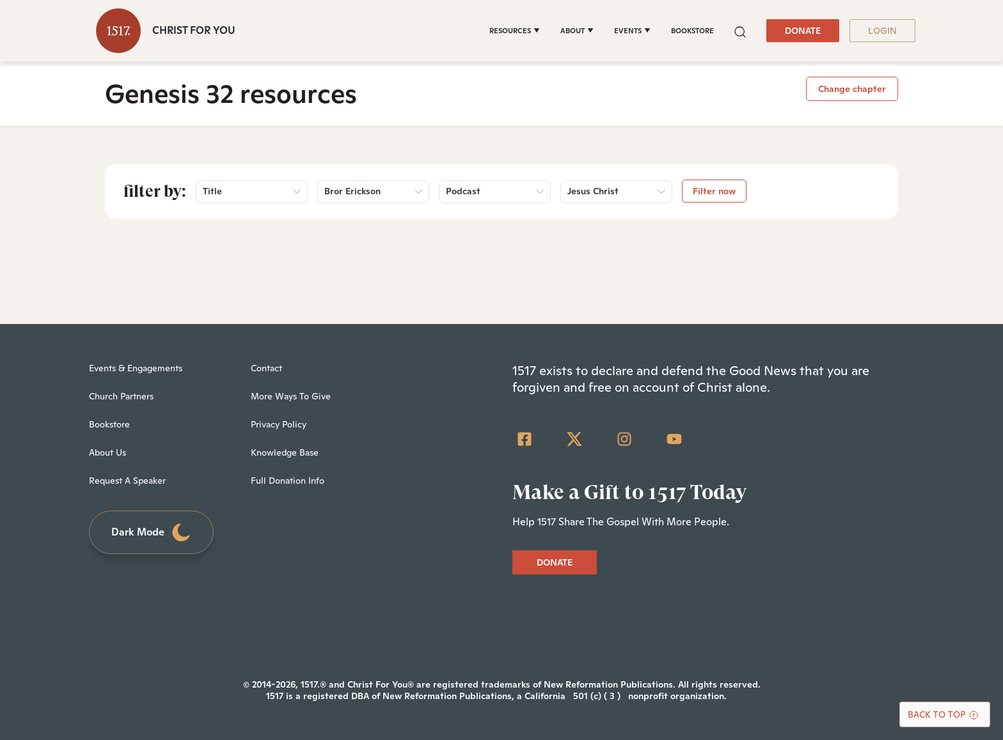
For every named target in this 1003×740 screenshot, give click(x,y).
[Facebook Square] (524, 439)
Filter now (714, 191)
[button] (740, 30)
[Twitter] (574, 439)
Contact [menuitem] (266, 368)
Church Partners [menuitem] (121, 396)
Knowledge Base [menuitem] (285, 452)
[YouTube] (674, 439)
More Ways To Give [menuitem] (291, 396)
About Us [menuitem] (107, 452)
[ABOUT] (577, 30)
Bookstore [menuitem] (109, 424)
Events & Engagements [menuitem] (135, 368)
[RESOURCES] (514, 30)
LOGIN (882, 30)
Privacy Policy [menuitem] (278, 424)
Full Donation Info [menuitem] (287, 480)
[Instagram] (624, 439)
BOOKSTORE (692, 30)
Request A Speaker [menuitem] (127, 480)
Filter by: (154, 191)
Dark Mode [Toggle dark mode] (151, 532)
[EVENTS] (632, 30)
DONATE (803, 30)
